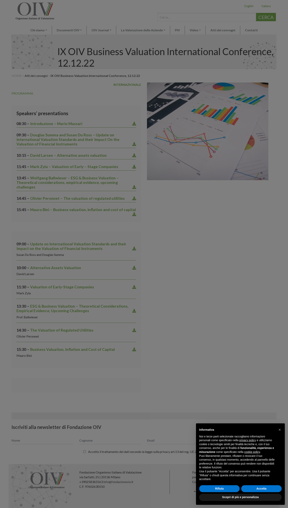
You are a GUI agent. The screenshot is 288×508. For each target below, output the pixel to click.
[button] (279, 430)
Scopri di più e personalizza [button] (240, 497)
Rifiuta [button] (219, 488)
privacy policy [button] (247, 440)
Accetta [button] (261, 488)
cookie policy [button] (252, 451)
